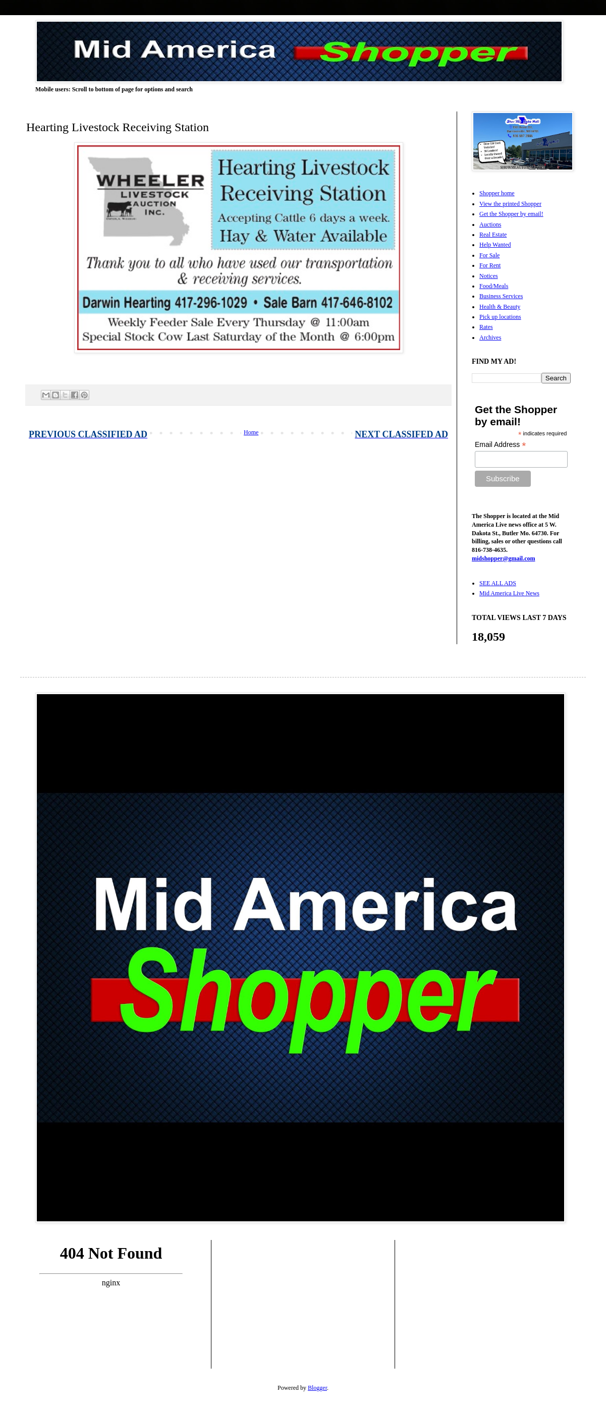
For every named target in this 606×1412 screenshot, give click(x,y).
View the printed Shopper (510, 203)
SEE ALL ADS (497, 583)
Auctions (490, 224)
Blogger (317, 1387)
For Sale (489, 255)
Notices (488, 275)
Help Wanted (495, 244)
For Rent (490, 265)
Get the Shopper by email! (511, 213)
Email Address (500, 444)
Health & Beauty (499, 306)
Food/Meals (493, 286)
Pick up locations (500, 316)
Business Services (501, 296)
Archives (490, 337)
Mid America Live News (509, 593)
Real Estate (493, 234)
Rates (486, 326)
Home (251, 432)
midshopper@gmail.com (503, 558)
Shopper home (497, 193)
